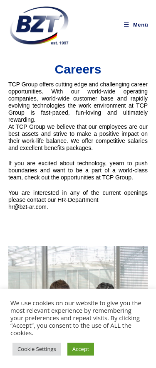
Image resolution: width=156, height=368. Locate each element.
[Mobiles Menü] (136, 25)
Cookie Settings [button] (36, 349)
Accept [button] (80, 349)
